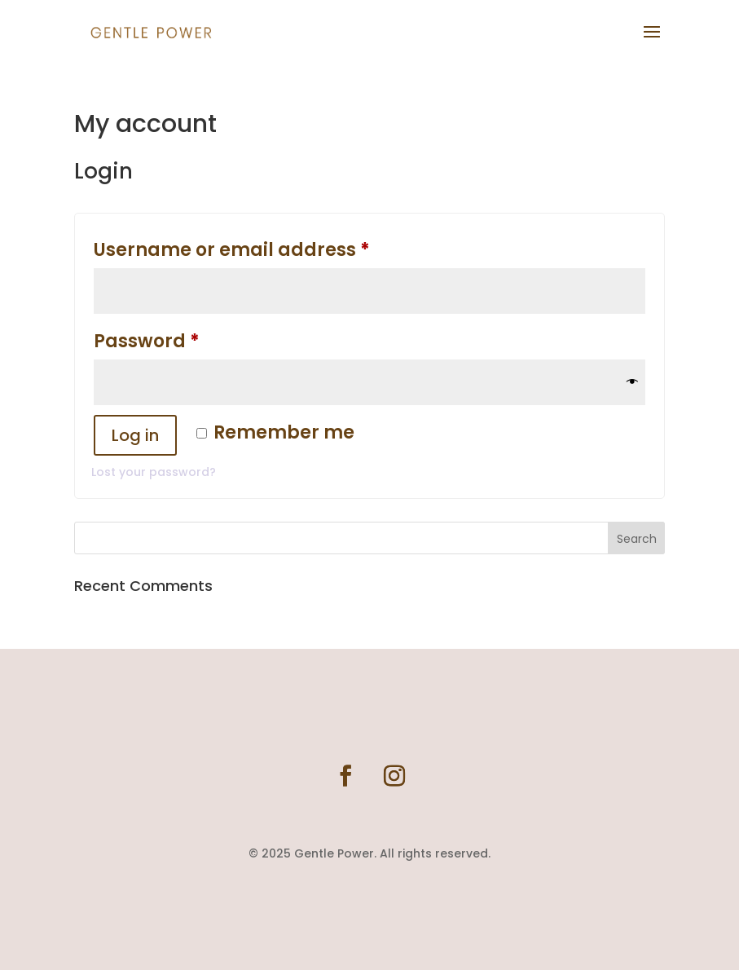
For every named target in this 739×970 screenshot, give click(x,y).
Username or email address (274, 247)
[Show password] (632, 382)
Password (189, 339)
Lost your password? (153, 472)
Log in (135, 435)
